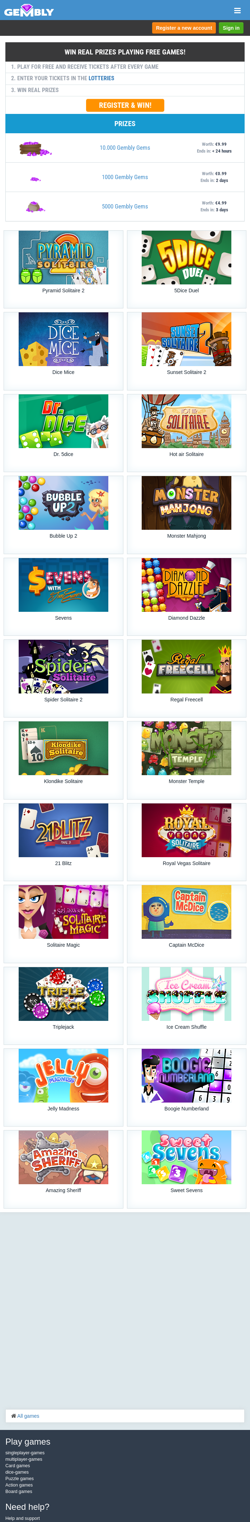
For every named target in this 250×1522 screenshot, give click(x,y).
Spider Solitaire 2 (63, 699)
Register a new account (184, 28)
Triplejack (63, 1027)
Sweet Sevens (187, 1190)
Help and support (22, 1518)
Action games (19, 1485)
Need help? (27, 1507)
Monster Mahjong (186, 536)
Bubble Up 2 (63, 536)
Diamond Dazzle (186, 618)
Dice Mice (63, 372)
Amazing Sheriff (63, 1190)
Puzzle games (19, 1478)
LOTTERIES (101, 78)
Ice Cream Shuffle (186, 1027)
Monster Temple (186, 781)
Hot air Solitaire (186, 454)
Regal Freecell (186, 699)
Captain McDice (186, 945)
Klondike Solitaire (63, 781)
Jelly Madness (63, 1109)
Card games (17, 1465)
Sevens (63, 618)
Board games (18, 1491)
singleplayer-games (24, 1452)
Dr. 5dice (63, 454)
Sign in (231, 28)
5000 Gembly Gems (125, 206)
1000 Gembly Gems (125, 177)
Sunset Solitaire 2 (186, 372)
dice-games (17, 1472)
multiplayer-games (23, 1459)
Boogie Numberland (186, 1109)
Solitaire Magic (63, 945)
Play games (27, 1441)
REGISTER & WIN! (125, 105)
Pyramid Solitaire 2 (63, 290)
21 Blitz (63, 863)
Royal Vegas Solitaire (187, 863)
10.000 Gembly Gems (125, 147)
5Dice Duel (186, 290)
